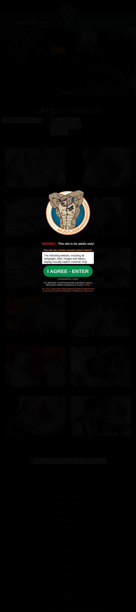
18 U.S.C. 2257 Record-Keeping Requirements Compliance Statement (68, 290)
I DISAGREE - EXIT (68, 278)
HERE (86, 285)
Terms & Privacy (83, 291)
